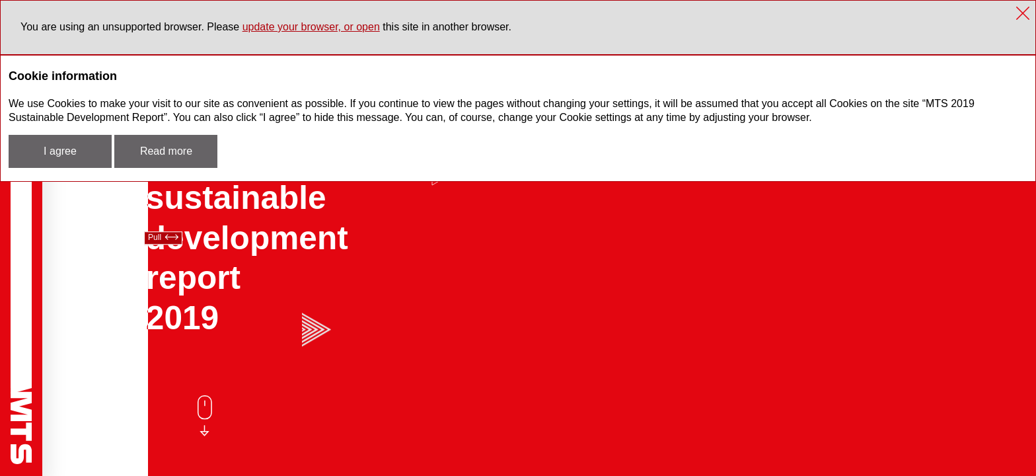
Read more (166, 151)
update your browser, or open (311, 26)
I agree (60, 151)
